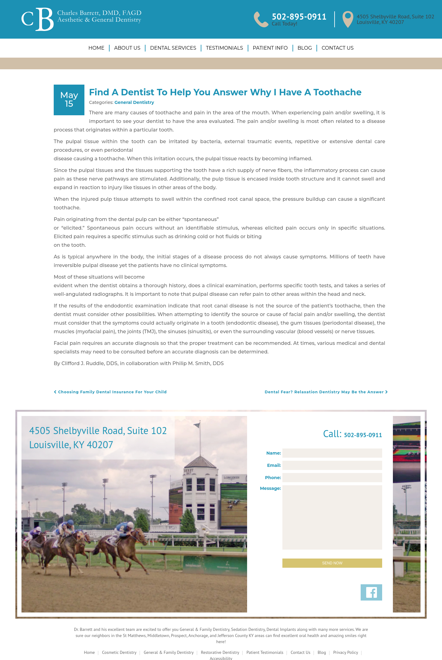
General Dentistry (127, 117)
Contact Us (334, 48)
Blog (301, 48)
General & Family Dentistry (166, 633)
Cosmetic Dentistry (116, 633)
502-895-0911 (303, 16)
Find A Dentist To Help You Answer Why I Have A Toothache (232, 99)
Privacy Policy (349, 633)
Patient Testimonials (265, 633)
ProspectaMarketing (300, 649)
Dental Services (174, 48)
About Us (129, 48)
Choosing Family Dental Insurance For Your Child (106, 372)
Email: (275, 446)
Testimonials (224, 48)
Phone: (274, 458)
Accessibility (221, 639)
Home (100, 48)
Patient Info (268, 48)
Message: (272, 469)
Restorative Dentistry (219, 633)
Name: (275, 433)
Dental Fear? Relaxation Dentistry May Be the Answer (331, 372)
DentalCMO (220, 649)
